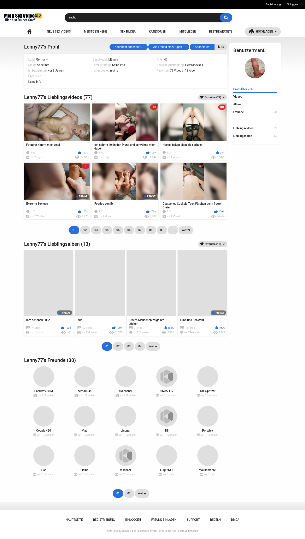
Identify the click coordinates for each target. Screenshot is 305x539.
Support (193, 519)
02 (85, 230)
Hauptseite (29, 31)
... (173, 230)
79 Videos (176, 70)
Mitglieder (188, 31)
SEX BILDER (128, 31)
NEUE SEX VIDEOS (59, 31)
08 (151, 230)
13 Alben (190, 70)
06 (129, 230)
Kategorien (157, 31)
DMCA (235, 519)
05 (118, 230)
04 (107, 230)
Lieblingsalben (255, 136)
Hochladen (264, 31)
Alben (237, 104)
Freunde (255, 112)
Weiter (186, 230)
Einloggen (292, 4)
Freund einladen (163, 519)
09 (162, 230)
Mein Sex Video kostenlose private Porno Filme (145, 530)
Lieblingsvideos (255, 128)
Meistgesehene (95, 31)
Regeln (215, 519)
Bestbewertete (220, 31)
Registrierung (273, 4)
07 (140, 230)
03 (96, 230)
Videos (237, 96)
